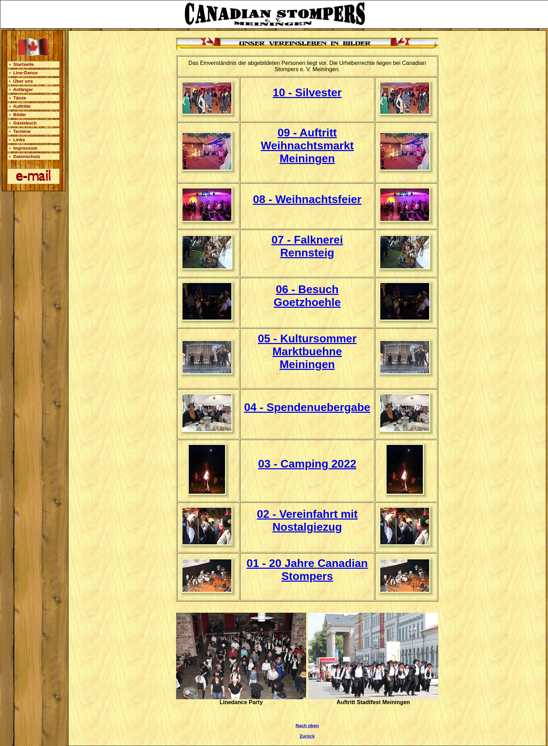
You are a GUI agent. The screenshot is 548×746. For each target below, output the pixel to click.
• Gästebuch (23, 123)
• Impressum (23, 148)
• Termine (19, 131)
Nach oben (307, 725)
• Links (17, 139)
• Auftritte (20, 106)
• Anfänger (21, 89)
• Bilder (17, 114)
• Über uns (21, 81)
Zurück (307, 736)
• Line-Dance (23, 72)
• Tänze (17, 97)
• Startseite (21, 64)
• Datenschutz (24, 156)
